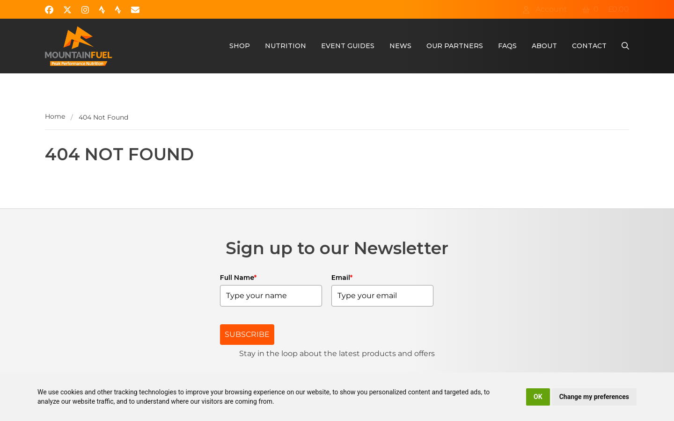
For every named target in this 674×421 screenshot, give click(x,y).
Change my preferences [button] (594, 396)
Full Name (238, 277)
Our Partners (454, 46)
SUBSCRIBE (247, 334)
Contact (589, 46)
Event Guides (347, 46)
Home (55, 116)
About (544, 46)
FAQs (507, 46)
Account (544, 9)
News (400, 46)
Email (341, 277)
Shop (239, 46)
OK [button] (538, 396)
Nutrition (285, 46)
